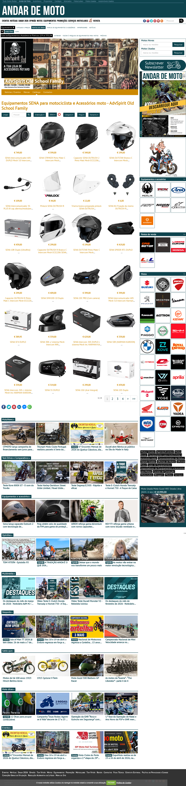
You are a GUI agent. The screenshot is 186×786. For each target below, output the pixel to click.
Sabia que (8, 653)
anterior (57, 35)
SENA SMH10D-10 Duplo (52, 299)
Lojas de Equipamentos (159, 469)
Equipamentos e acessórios (16, 499)
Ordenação (39, 115)
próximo (103, 35)
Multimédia (8, 576)
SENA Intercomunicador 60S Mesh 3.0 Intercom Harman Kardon (121, 302)
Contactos (47, 92)
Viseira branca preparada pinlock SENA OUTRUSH (86, 208)
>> (134, 401)
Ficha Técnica (118, 775)
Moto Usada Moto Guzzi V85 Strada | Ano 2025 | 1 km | (163, 510)
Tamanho (94, 115)
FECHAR (111, 782)
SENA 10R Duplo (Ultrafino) (17, 250)
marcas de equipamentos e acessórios (61, 27)
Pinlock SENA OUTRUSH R (52, 206)
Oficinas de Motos (166, 466)
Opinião (32, 20)
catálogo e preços (23, 27)
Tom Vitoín (41, 775)
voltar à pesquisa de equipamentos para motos (80, 35)
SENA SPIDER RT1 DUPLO (121, 250)
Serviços (72, 20)
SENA (52, 114)
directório (9, 31)
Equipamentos (49, 20)
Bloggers (159, 479)
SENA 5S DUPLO (52, 392)
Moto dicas (8, 691)
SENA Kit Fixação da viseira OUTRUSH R (120, 208)
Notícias (14, 20)
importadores (82, 27)
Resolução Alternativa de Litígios (41, 778)
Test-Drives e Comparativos (16, 460)
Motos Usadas (148, 456)
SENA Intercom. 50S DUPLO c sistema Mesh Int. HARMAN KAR (86, 345)
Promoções (62, 20)
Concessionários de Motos (171, 463)
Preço (81, 115)
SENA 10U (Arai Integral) (86, 392)
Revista (96, 20)
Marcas (27, 92)
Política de (123, 782)
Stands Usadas (148, 466)
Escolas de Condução (163, 476)
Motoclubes (82, 20)
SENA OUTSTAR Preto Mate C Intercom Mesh (86, 252)
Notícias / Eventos (13, 92)
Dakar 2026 (23, 20)
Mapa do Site (61, 778)
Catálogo (37, 92)
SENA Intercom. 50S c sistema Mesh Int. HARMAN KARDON (17, 394)
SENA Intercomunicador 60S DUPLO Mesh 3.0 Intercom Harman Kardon (18, 160)
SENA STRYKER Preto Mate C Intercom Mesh (52, 159)
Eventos (5, 20)
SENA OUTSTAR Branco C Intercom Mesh (120, 159)
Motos (40, 20)
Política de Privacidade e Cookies (155, 775)
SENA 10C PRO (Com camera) (86, 299)
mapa (17, 31)
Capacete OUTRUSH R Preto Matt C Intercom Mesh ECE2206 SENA (17, 302)
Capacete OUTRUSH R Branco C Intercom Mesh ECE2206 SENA (52, 252)
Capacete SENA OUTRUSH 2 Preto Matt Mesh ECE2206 (86, 159)
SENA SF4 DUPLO (18, 343)
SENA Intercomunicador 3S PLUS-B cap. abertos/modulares (18, 208)
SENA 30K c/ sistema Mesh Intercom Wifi (52, 345)
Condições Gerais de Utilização (14, 778)
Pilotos (169, 479)
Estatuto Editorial (132, 775)
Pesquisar (178, 44)
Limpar (5, 115)
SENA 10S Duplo (120, 392)
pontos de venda (38, 27)
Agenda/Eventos (165, 456)
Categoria (69, 115)
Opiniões (7, 537)
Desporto (7, 614)
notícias (92, 27)
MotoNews (8, 422)
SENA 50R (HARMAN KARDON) (121, 343)
